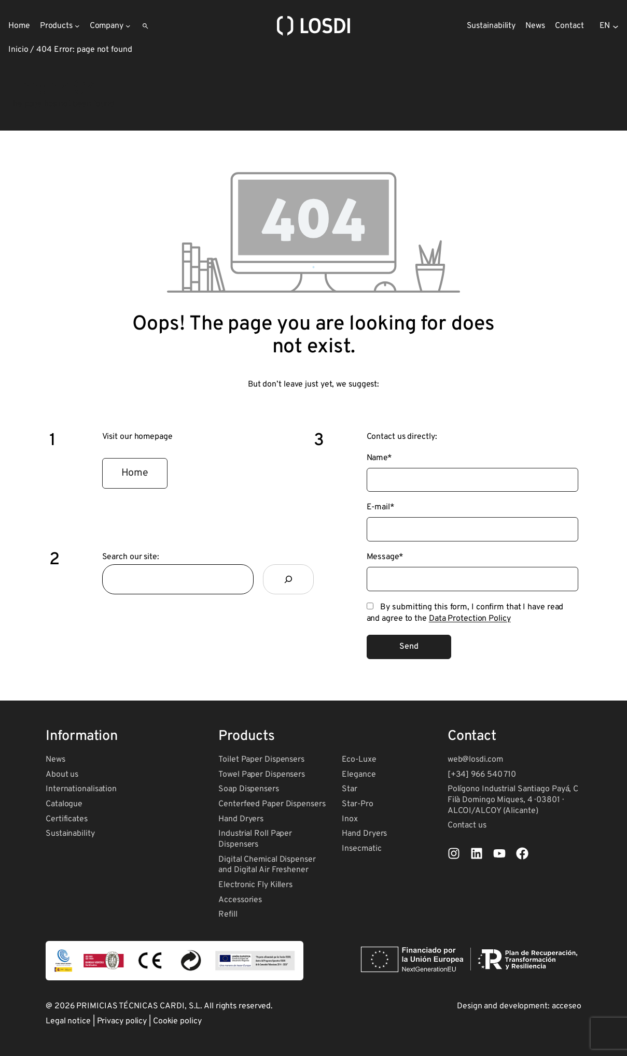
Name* (380, 458)
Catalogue (64, 804)
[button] (135, 473)
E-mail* (381, 507)
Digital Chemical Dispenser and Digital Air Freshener (266, 865)
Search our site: (130, 557)
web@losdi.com (475, 759)
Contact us (467, 825)
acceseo (566, 1006)
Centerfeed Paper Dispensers (271, 804)
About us (62, 774)
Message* (385, 557)
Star (349, 789)
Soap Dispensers (248, 789)
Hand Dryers (240, 819)
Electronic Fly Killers (255, 885)
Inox (350, 819)
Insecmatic (361, 849)
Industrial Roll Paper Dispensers (255, 839)
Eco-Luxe (359, 759)
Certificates (67, 819)
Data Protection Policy (470, 618)
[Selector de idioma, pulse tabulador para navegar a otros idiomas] (609, 26)
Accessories (240, 900)
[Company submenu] (128, 25)
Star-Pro (357, 804)
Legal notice (68, 1021)
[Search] (288, 579)
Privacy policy (122, 1021)
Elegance (358, 774)
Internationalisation (81, 789)
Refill (227, 914)
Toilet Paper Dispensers (261, 759)
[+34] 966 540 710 (482, 774)
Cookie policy (177, 1021)
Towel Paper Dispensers (261, 774)
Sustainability (70, 834)
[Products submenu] (77, 25)
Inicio (18, 50)
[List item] (454, 853)
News (55, 759)
